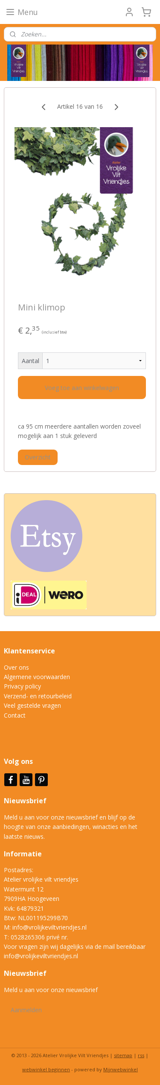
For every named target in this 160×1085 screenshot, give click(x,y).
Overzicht (38, 457)
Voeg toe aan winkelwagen (82, 388)
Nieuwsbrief (26, 800)
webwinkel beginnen (46, 1069)
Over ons (16, 667)
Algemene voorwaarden (37, 677)
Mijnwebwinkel (120, 1069)
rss (141, 1055)
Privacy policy (22, 686)
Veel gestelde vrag (29, 705)
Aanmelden (26, 1010)
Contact (15, 715)
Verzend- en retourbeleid (38, 696)
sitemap (123, 1055)
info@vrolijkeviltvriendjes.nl (49, 927)
